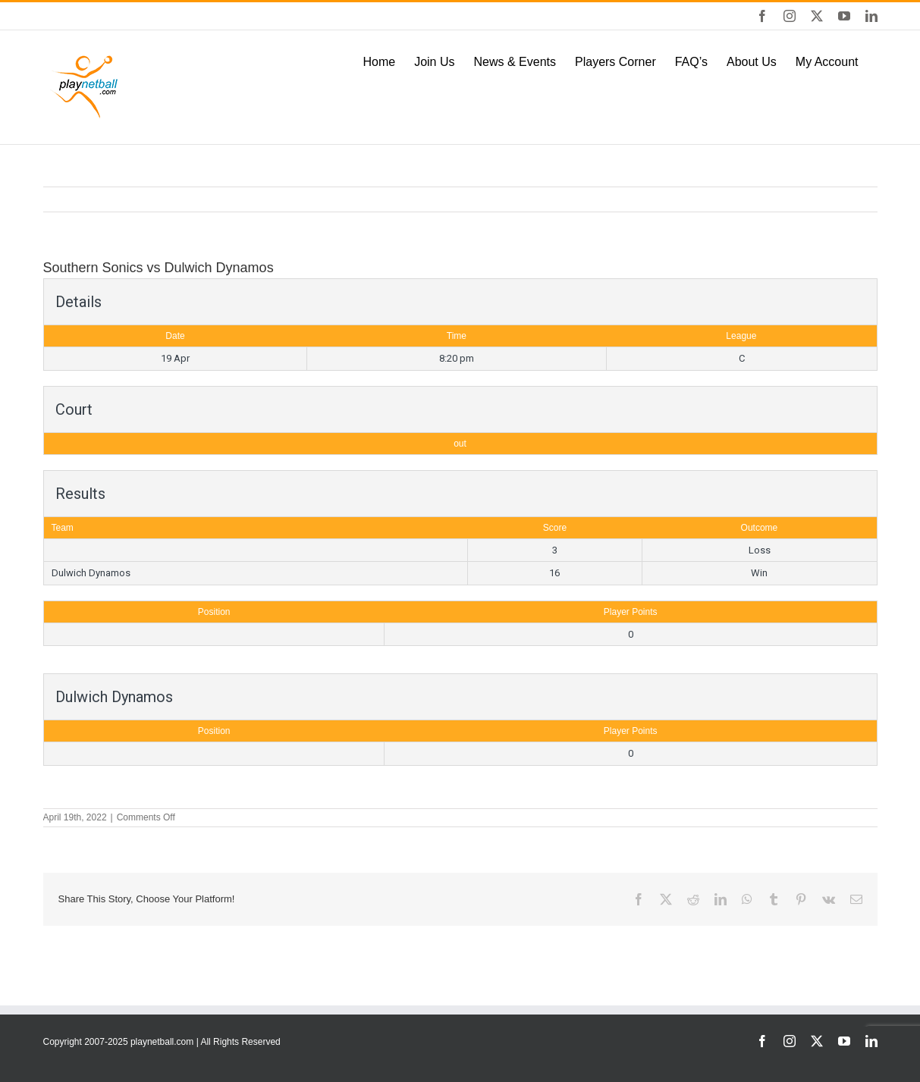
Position (214, 612)
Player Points (631, 612)
